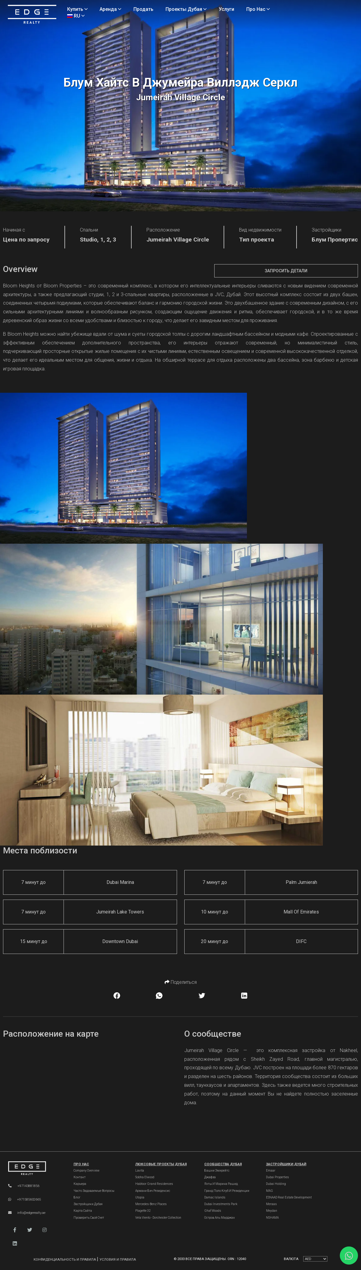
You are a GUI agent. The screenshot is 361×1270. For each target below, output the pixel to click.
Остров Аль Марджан (219, 1217)
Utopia (139, 1197)
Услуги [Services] (226, 9)
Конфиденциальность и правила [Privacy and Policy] (65, 1259)
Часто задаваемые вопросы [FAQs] (94, 1190)
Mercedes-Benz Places (151, 1204)
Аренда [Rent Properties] (110, 9)
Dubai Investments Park (220, 1204)
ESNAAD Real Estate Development (289, 1197)
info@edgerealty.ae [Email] (26, 1213)
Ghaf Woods (212, 1210)
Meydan (271, 1210)
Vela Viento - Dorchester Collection (158, 1217)
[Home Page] (32, 14)
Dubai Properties (277, 1177)
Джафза (210, 1177)
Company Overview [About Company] (87, 1170)
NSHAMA (272, 1217)
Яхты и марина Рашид (221, 1183)
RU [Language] (76, 16)
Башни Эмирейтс (216, 1170)
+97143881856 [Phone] (23, 1186)
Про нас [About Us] (258, 9)
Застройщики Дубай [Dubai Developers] (286, 1164)
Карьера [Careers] (80, 1183)
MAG (269, 1190)
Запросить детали (286, 270)
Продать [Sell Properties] (143, 9)
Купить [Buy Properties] (77, 9)
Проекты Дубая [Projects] (186, 9)
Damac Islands (214, 1197)
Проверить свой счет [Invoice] (89, 1217)
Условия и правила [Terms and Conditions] (118, 1259)
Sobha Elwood (144, 1177)
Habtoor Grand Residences (154, 1183)
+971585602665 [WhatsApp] (24, 1199)
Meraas (271, 1204)
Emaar (270, 1170)
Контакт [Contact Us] (80, 1177)
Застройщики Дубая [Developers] (88, 1204)
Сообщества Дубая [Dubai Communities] (223, 1164)
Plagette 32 (143, 1210)
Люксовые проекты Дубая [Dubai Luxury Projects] (161, 1164)
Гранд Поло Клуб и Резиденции (226, 1190)
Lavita (139, 1170)
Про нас (81, 1164)
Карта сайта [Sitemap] (83, 1210)
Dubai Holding (276, 1183)
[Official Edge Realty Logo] (34, 1168)
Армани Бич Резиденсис (152, 1190)
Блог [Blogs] (77, 1197)
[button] (15, 1230)
